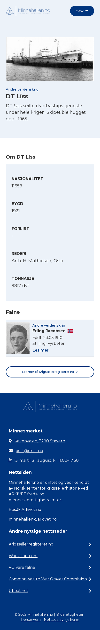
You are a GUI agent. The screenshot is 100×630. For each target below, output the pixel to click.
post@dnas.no (29, 450)
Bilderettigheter (69, 614)
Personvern (31, 619)
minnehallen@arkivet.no (33, 519)
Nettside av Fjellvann (61, 619)
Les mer (40, 350)
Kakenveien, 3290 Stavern (40, 441)
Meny (82, 11)
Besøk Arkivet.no (25, 509)
